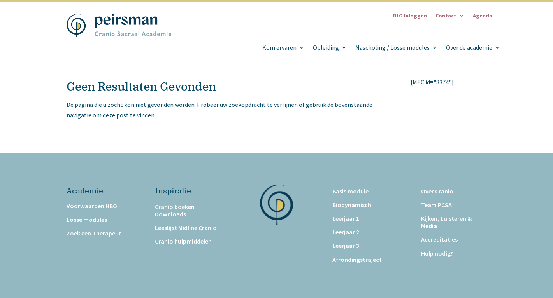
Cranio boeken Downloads (175, 210)
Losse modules (87, 219)
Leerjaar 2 (345, 232)
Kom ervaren (279, 47)
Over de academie (469, 47)
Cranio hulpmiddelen (183, 241)
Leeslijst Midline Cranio (186, 228)
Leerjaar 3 (345, 245)
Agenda (482, 16)
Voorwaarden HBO (92, 206)
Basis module (350, 191)
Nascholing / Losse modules (392, 47)
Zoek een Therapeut (94, 233)
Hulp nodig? (437, 253)
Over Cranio (437, 191)
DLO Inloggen (410, 16)
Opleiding (326, 47)
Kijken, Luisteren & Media (446, 222)
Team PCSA (436, 205)
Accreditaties (439, 239)
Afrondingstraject (357, 259)
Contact (445, 16)
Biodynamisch (351, 205)
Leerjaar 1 (345, 218)
